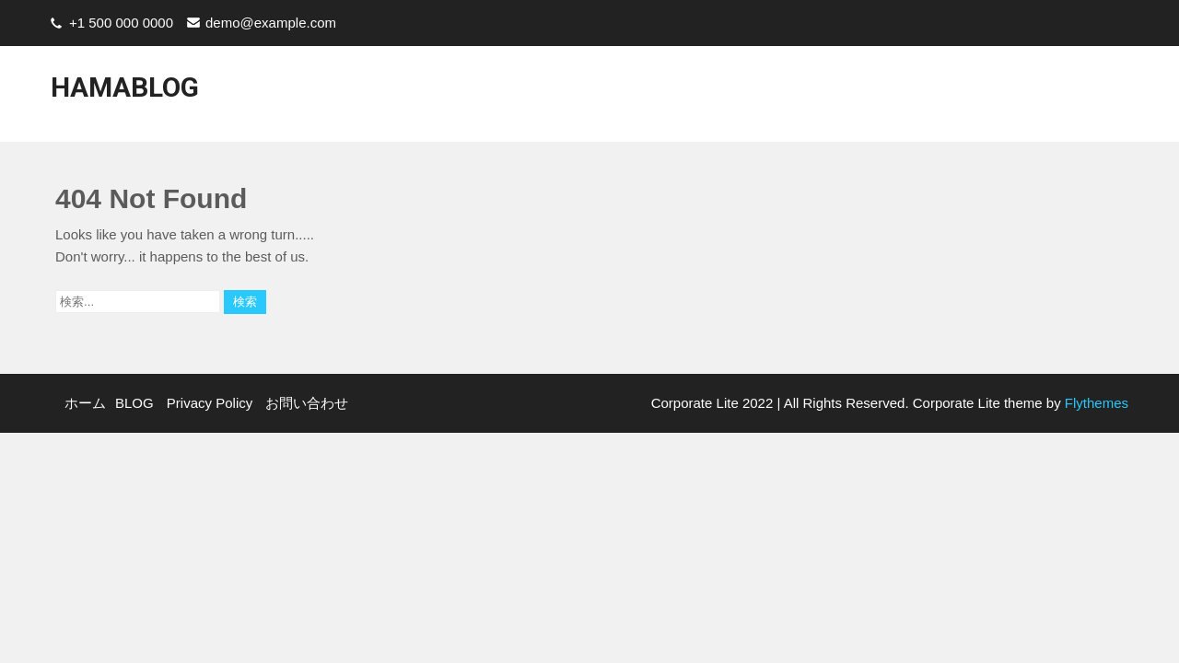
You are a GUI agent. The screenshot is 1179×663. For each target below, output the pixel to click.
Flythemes (1094, 403)
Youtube (1093, 98)
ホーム (740, 98)
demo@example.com (270, 22)
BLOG (803, 98)
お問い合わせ (1001, 98)
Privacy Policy (889, 98)
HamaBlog (125, 87)
